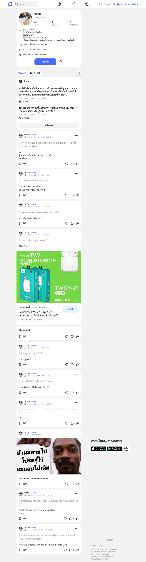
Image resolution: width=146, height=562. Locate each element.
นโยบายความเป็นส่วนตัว (100, 554)
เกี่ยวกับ (94, 549)
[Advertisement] (109, 496)
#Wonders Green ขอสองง (33, 478)
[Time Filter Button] (79, 72)
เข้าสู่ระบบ (118, 4)
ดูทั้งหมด (49, 125)
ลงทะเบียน (133, 4)
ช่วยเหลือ (101, 549)
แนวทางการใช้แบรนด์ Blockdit (102, 557)
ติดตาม (45, 61)
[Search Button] (16, 4)
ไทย (106, 559)
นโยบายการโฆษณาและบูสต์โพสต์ (103, 552)
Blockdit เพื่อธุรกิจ (97, 559)
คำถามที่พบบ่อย (111, 549)
